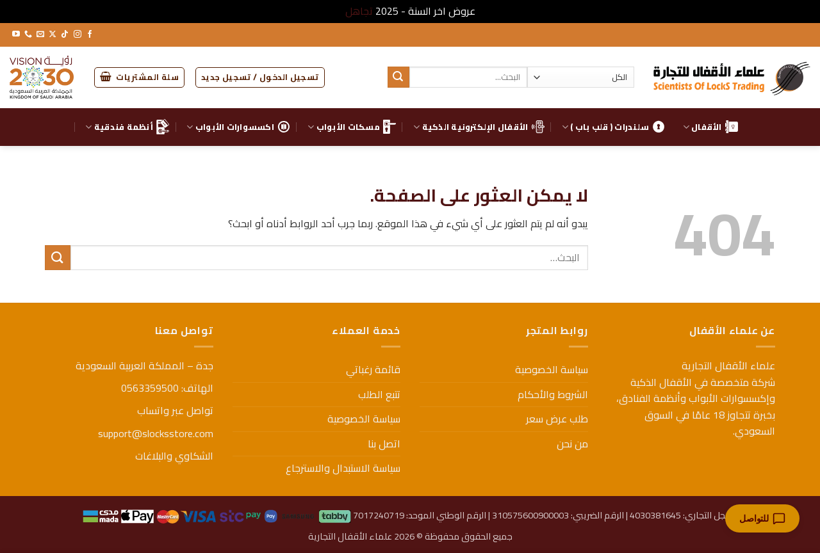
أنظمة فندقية (127, 126)
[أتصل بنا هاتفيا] (28, 34)
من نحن (572, 443)
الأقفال (710, 126)
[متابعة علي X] (52, 34)
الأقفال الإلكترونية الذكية (478, 126)
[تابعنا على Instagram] (77, 34)
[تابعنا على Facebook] (90, 34)
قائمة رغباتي (373, 369)
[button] (260, 77)
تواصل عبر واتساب (175, 410)
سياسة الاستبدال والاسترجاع (343, 467)
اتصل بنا (384, 443)
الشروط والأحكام (553, 394)
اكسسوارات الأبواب (238, 126)
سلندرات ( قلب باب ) (613, 126)
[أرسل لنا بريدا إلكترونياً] (40, 34)
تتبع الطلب (379, 394)
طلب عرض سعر (557, 418)
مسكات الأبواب (352, 126)
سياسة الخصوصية (551, 369)
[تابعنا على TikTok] (65, 34)
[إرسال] (398, 77)
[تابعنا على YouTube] (16, 34)
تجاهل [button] (359, 10)
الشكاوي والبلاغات (174, 455)
